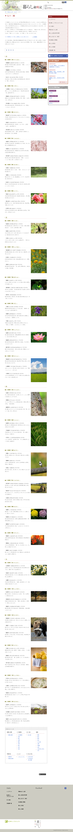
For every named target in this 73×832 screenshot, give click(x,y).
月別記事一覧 (52, 50)
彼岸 (38, 738)
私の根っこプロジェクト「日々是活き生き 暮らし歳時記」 (35, 7)
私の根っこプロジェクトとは (56, 22)
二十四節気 (34, 36)
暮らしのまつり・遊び (22, 798)
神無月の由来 (10, 758)
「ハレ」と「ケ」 (21, 756)
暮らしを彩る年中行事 (22, 795)
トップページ (52, 19)
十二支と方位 (30, 756)
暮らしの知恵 (20, 809)
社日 (38, 740)
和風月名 (10, 756)
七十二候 (29, 734)
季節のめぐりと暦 (21, 791)
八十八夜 (39, 741)
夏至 (19, 741)
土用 (38, 747)
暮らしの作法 (20, 805)
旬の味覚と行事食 (21, 802)
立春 (19, 736)
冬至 (19, 748)
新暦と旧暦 (10, 734)
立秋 (19, 743)
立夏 (19, 740)
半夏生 (38, 745)
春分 (19, 738)
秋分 (19, 745)
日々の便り (51, 26)
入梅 (38, 743)
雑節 (38, 734)
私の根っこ (12, 796)
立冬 (19, 747)
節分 (38, 736)
